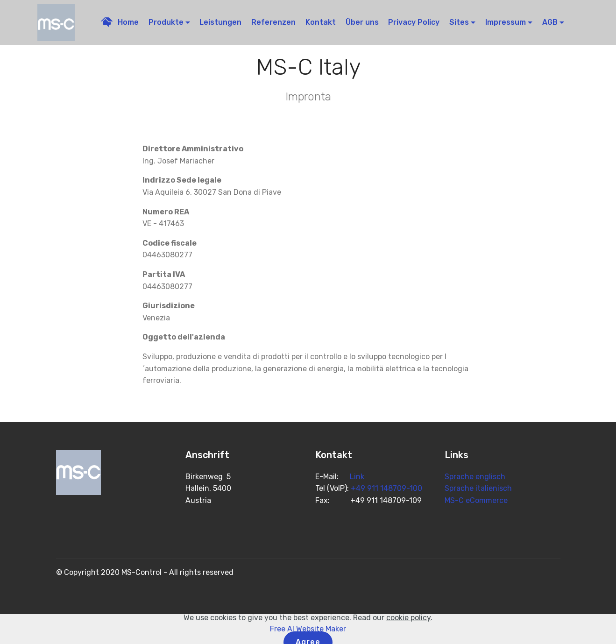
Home (120, 22)
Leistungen (220, 22)
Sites (459, 22)
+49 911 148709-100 (386, 488)
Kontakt (320, 22)
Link (357, 476)
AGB (550, 22)
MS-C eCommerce (476, 500)
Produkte (166, 22)
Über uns (362, 22)
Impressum (505, 22)
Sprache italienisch (478, 488)
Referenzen (273, 22)
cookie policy (408, 631)
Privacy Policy (413, 22)
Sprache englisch (475, 476)
